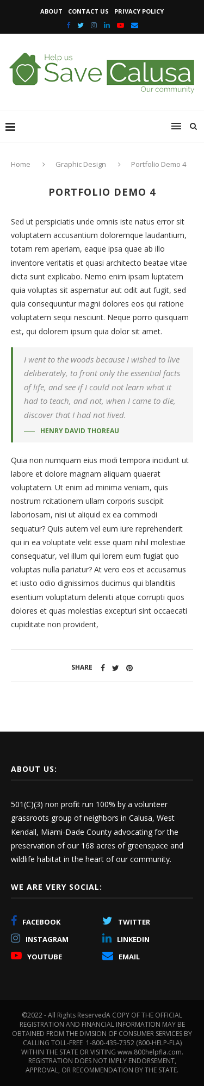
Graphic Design (80, 164)
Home (21, 164)
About (51, 11)
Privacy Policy (139, 11)
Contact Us (88, 11)
